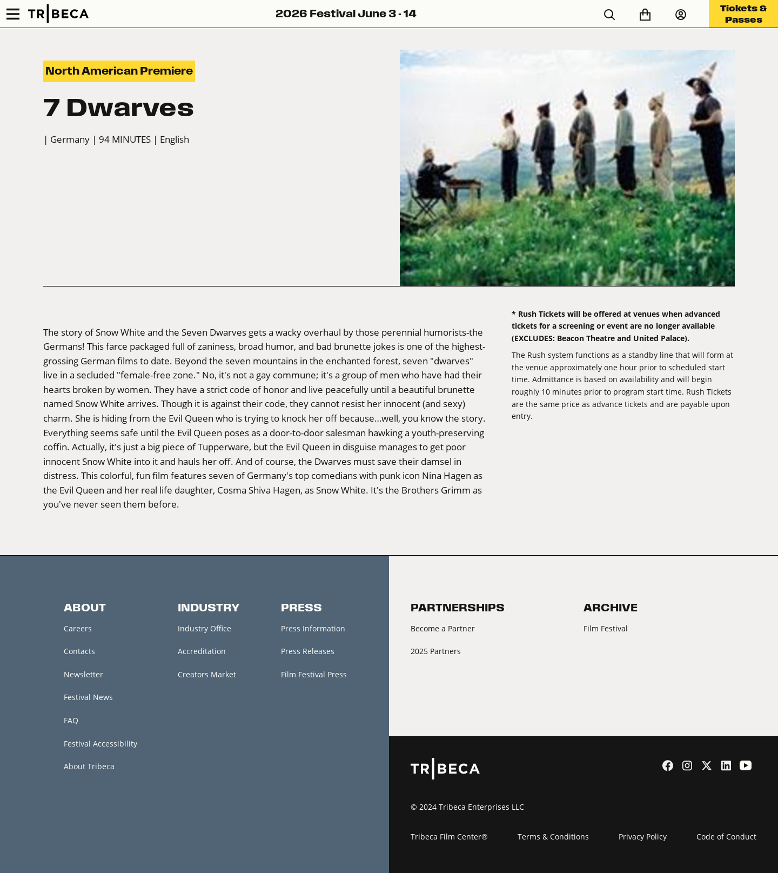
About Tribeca (89, 766)
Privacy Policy (643, 836)
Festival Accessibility (100, 743)
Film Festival (606, 628)
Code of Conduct (726, 836)
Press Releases (307, 651)
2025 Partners (436, 651)
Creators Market (207, 674)
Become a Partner (443, 628)
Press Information (313, 628)
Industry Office (204, 628)
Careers (78, 628)
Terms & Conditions (553, 836)
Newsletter (83, 674)
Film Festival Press (314, 674)
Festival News (88, 697)
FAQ (71, 720)
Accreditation (202, 651)
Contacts (79, 651)
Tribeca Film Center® (449, 836)
